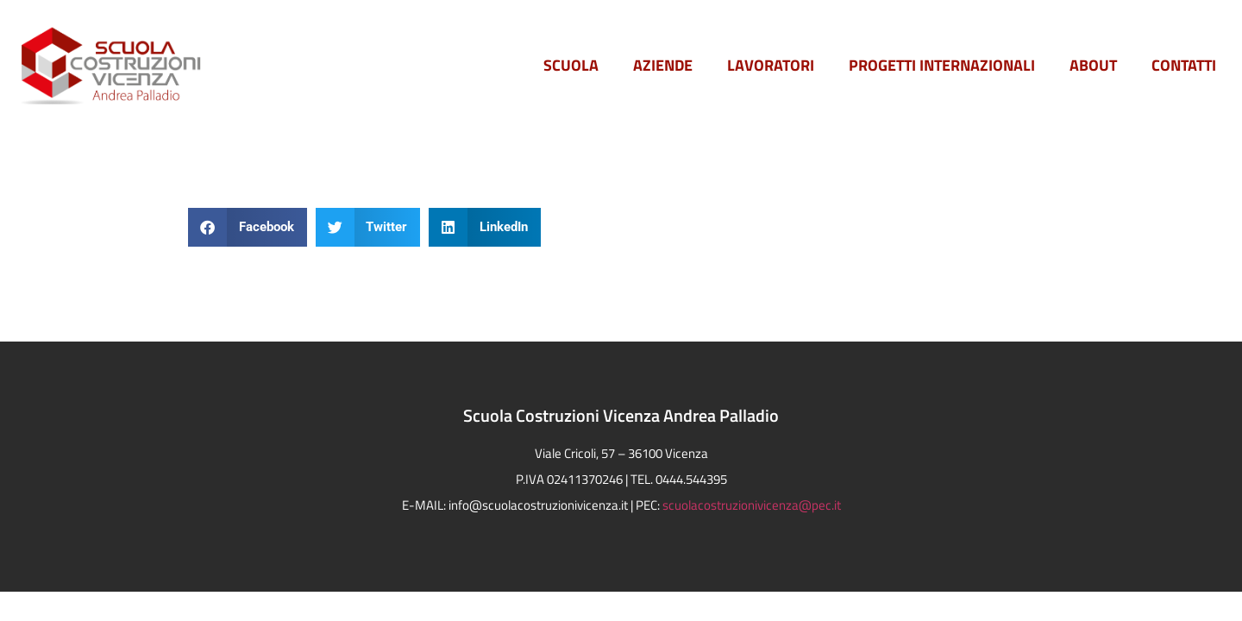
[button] (247, 227)
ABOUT (1093, 65)
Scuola (571, 65)
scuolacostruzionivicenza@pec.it (751, 505)
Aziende (663, 65)
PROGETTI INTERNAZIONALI (942, 65)
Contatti (1183, 65)
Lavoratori (770, 65)
